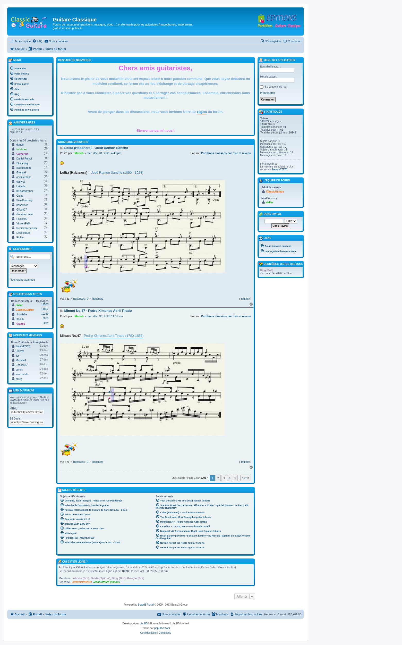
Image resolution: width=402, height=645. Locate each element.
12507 (44, 304)
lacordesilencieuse (27, 228)
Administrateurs (82, 581)
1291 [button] (246, 478)
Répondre (98, 298)
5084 (45, 323)
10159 (44, 313)
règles (202, 112)
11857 (44, 309)
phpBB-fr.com (162, 628)
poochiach (22, 205)
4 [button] (229, 478)
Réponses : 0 (80, 298)
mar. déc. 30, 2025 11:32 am (105, 316)
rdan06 (20, 319)
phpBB (144, 623)
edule (19, 379)
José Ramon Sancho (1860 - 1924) (117, 172)
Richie (20, 237)
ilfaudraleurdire (24, 214)
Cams (19, 195)
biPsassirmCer (24, 191)
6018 (45, 318)
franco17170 (23, 346)
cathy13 (20, 181)
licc (17, 355)
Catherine (22, 154)
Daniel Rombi (24, 158)
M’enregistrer (267, 92)
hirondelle (21, 314)
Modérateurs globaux (106, 581)
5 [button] (235, 478)
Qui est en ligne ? (75, 561)
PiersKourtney (24, 200)
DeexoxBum (23, 232)
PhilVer (20, 351)
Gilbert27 (21, 209)
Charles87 (22, 365)
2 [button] (218, 478)
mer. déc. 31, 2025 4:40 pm (104, 153)
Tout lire (245, 298)
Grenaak (21, 172)
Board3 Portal (145, 604)
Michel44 (21, 360)
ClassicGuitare (25, 309)
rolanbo (20, 323)
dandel (20, 144)
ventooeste (22, 374)
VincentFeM (23, 223)
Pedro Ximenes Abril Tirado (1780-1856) (113, 336)
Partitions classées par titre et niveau (226, 153)
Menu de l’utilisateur (277, 60)
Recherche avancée (22, 279)
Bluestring (22, 163)
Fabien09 (21, 218)
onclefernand (23, 177)
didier (19, 305)
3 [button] (224, 478)
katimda (20, 186)
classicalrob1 (23, 167)
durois (19, 369)
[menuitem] (37, 41)
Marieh (78, 153)
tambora (21, 149)
